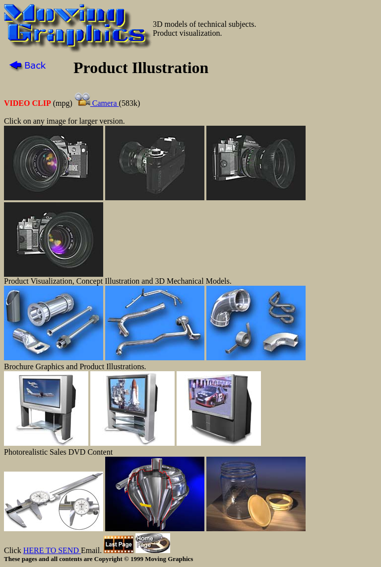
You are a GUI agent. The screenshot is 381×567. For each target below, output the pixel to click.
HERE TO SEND (52, 550)
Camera (96, 103)
